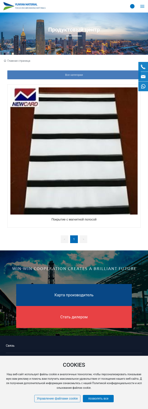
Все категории (74, 74)
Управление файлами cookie (57, 398)
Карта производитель (74, 295)
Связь (10, 345)
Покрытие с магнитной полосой (73, 219)
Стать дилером (74, 317)
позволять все (98, 398)
